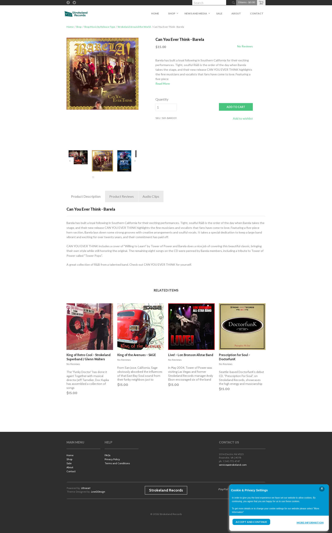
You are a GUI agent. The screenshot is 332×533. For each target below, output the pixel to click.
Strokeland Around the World (134, 26)
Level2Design (98, 491)
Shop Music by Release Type (99, 26)
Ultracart (85, 488)
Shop (79, 26)
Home (70, 26)
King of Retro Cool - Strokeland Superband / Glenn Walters (88, 357)
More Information (310, 522)
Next (134, 160)
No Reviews (245, 46)
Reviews (121, 196)
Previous (70, 160)
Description (86, 196)
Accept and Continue (251, 521)
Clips (150, 196)
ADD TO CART (236, 107)
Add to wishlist (243, 118)
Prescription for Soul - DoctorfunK (234, 357)
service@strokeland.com (233, 464)
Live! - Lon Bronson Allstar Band (190, 355)
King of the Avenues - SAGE (136, 355)
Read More (162, 83)
